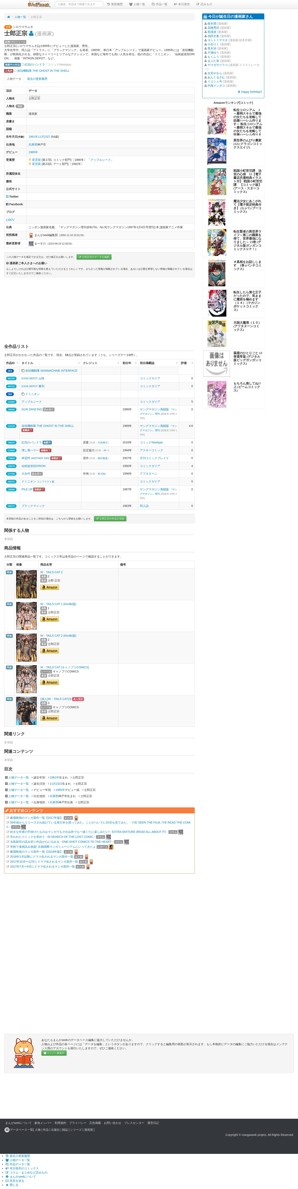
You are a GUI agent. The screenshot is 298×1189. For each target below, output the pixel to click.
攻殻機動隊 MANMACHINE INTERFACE (51, 370)
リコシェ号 (215, 81)
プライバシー (78, 1123)
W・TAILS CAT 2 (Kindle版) (58, 635)
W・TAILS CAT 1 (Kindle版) (58, 604)
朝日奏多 (103, 458)
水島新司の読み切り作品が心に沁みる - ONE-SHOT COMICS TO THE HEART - (61, 841)
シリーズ (76, 1129)
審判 (33, 386)
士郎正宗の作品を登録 (110, 518)
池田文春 (213, 36)
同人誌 (144, 505)
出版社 (55, 1129)
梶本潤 (212, 23)
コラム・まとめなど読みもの (26, 1172)
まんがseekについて (18, 1123)
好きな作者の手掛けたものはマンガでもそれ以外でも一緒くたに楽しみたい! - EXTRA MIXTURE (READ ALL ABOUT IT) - (89, 831)
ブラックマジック (33, 505)
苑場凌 (212, 31)
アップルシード (100, 159)
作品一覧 (159, 4)
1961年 (33, 136)
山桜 (33, 378)
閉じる (11, 1185)
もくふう (213, 56)
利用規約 (60, 1123)
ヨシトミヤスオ (218, 40)
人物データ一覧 (18, 777)
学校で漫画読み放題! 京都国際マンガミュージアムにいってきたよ (53, 846)
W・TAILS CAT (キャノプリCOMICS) (64, 667)
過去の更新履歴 (37, 78)
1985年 (33, 152)
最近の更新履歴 (17, 1156)
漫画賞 (88, 1129)
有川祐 (101, 473)
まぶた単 (213, 60)
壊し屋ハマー (30, 450)
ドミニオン (32, 394)
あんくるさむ (216, 77)
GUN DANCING (32, 409)
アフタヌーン (148, 473)
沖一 (105, 450)
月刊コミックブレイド (154, 458)
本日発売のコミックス (22, 1168)
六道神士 (103, 442)
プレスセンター (134, 1123)
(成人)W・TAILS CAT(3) (55, 699)
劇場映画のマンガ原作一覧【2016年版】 (36, 851)
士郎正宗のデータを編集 (94, 256)
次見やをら (215, 73)
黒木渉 (212, 48)
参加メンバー (43, 1123)
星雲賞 (36, 159)
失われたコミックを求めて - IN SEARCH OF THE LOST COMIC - (52, 836)
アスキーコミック (151, 450)
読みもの (204, 4)
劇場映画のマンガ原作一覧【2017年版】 (36, 817)
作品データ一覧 (17, 1164)
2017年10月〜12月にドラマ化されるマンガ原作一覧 (44, 861)
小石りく (213, 44)
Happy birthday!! (250, 91)
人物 (38, 1129)
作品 (46, 1129)
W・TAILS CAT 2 (51, 572)
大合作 (26, 473)
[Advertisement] (99, 310)
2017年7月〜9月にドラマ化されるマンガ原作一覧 (42, 866)
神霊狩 (35, 458)
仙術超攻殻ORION (34, 466)
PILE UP (27, 489)
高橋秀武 (213, 27)
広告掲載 (95, 1123)
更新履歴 (115, 4)
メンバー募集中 (54, 1053)
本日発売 (182, 4)
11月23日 (44, 136)
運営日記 (153, 1123)
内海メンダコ (216, 85)
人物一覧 (137, 4)
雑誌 (65, 1129)
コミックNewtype (151, 442)
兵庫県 (33, 144)
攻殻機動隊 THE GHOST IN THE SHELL (43, 70)
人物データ (14, 78)
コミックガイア (150, 378)
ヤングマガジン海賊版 (158, 414)
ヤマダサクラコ (218, 65)
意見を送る (14, 1180)
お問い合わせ (112, 1123)
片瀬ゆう (213, 52)
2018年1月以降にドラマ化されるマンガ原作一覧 (41, 856)
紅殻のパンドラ (35, 64)
